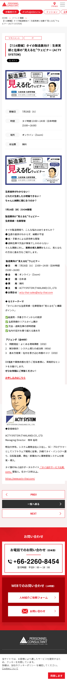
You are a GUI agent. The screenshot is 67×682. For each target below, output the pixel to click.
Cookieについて (10, 668)
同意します (56, 675)
